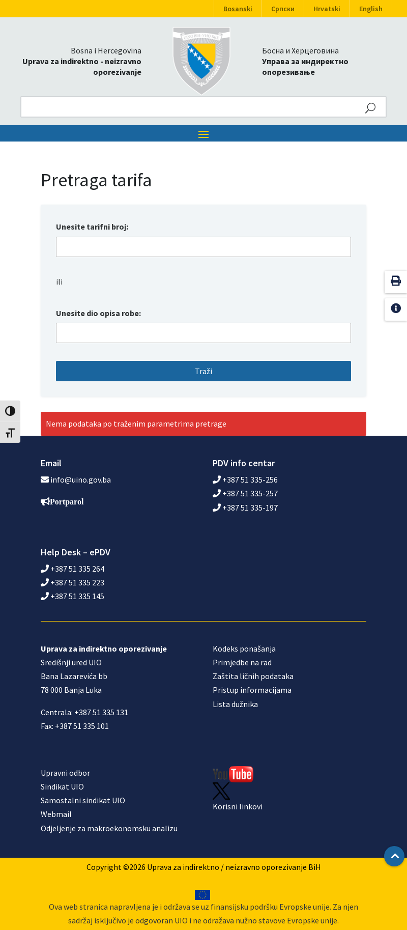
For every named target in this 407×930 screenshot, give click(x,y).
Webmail (56, 814)
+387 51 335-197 (245, 507)
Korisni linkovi (238, 806)
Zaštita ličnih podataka (253, 676)
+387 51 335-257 (245, 493)
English (371, 8)
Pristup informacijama (252, 690)
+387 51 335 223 (72, 582)
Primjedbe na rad (242, 662)
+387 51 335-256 (245, 479)
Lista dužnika (235, 704)
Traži (203, 371)
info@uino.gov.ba (80, 479)
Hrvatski (326, 8)
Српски (283, 8)
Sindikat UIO (62, 786)
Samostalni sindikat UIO (83, 800)
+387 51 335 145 (72, 596)
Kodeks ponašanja (244, 648)
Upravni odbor (65, 773)
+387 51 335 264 (72, 568)
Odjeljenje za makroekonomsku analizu (109, 828)
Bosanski (237, 8)
